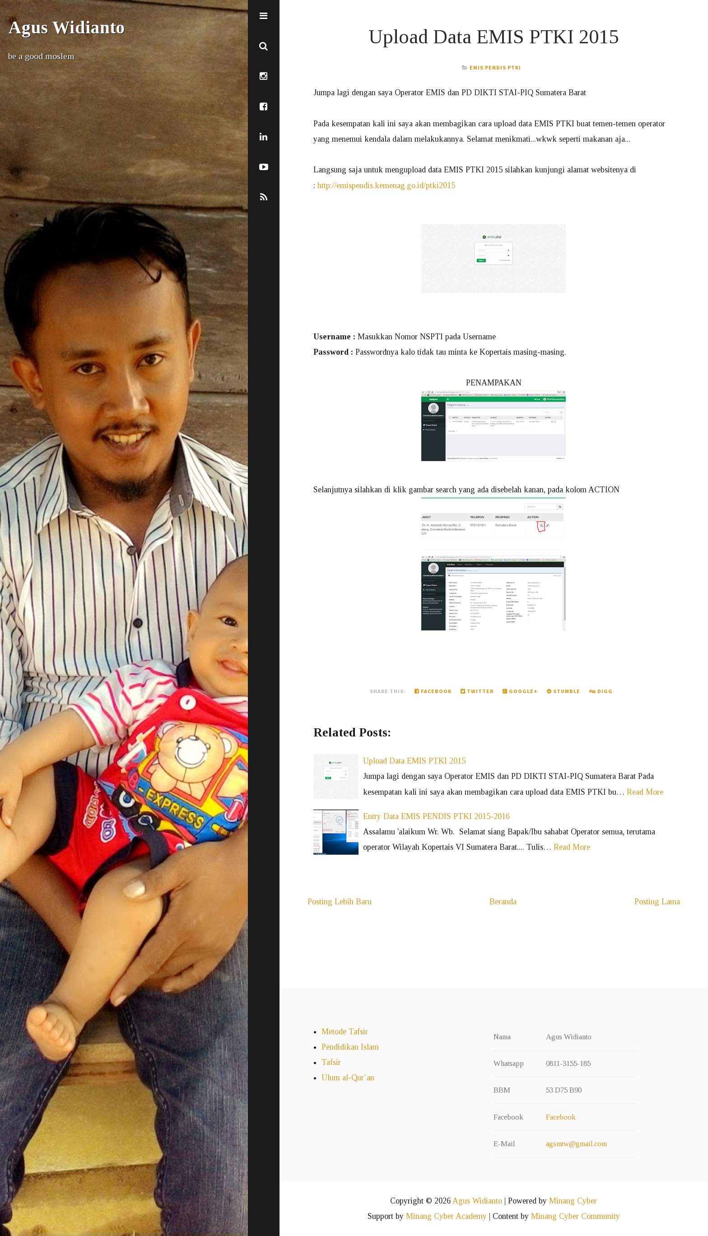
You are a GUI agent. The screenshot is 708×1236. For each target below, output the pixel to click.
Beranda (503, 901)
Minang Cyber (573, 1200)
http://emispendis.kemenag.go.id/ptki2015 (386, 185)
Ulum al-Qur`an (347, 1077)
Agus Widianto (66, 27)
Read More (645, 791)
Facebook (433, 691)
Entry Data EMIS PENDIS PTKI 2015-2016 (436, 816)
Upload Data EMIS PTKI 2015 (493, 36)
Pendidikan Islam (350, 1046)
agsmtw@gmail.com (576, 1143)
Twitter (477, 691)
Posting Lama (657, 901)
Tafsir (331, 1062)
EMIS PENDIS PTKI (495, 67)
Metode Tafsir (344, 1031)
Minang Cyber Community (575, 1216)
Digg (601, 691)
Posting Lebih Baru (339, 901)
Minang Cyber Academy (446, 1216)
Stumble (563, 691)
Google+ (520, 691)
